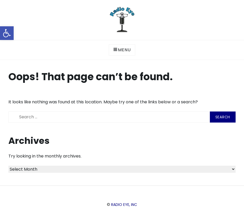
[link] (7, 33)
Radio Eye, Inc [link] (124, 204)
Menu (122, 50)
